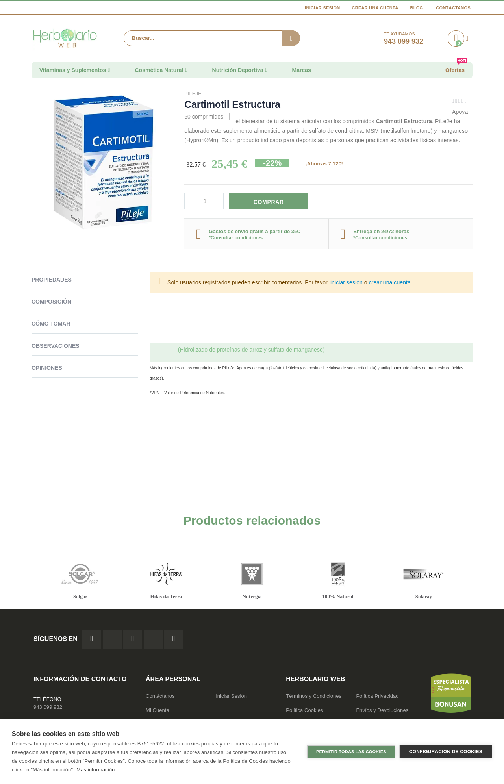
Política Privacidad (377, 697)
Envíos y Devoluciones (382, 711)
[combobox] (212, 38)
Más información (95, 770)
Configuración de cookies (445, 751)
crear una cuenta (390, 283)
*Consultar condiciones (236, 238)
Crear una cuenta (375, 8)
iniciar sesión (346, 283)
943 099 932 (47, 708)
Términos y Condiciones (313, 697)
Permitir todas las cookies (351, 751)
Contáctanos (453, 8)
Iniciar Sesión (322, 8)
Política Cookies (304, 711)
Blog (416, 8)
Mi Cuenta (157, 711)
